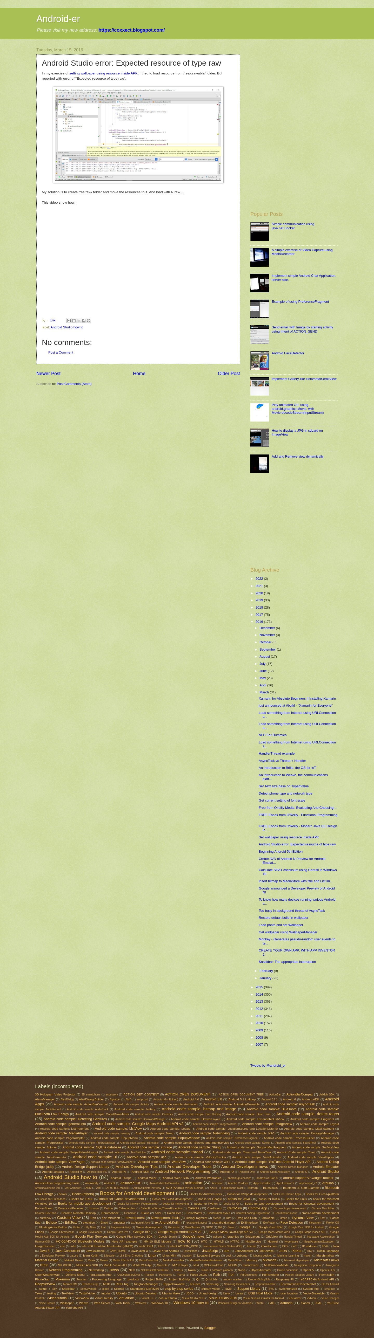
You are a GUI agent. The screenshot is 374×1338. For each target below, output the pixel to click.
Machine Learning (288, 1255)
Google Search (168, 1236)
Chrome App (257, 1208)
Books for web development (264, 1203)
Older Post (229, 373)
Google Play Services (91, 1236)
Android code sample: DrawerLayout (195, 1119)
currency (45, 1217)
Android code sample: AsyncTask (290, 1104)
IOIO (285, 1246)
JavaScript (210, 1251)
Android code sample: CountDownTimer (102, 1114)
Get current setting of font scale (282, 800)
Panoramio (165, 1274)
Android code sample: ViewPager (60, 1162)
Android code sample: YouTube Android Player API (273, 1162)
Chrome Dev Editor (323, 1208)
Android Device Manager (293, 1166)
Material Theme (73, 1260)
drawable (268, 1217)
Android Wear (147, 1178)
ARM (88, 1188)
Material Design (46, 1260)
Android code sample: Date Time (248, 1114)
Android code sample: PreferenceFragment (232, 1138)
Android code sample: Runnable (139, 1142)
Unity (226, 1293)
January (265, 978)
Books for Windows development (311, 1203)
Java (335, 1246)
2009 (260, 1030)
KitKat (296, 1251)
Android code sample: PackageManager (307, 1133)
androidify (91, 1183)
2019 (260, 600)
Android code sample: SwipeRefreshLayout (69, 1152)
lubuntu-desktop (262, 1255)
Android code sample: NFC (256, 1133)
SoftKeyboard (88, 1288)
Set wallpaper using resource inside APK (289, 837)
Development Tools (165, 1218)
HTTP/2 (234, 1241)
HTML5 (219, 1241)
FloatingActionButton (53, 1227)
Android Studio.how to (67, 327)
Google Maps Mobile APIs (274, 1232)
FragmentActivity (121, 1227)
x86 (272, 1303)
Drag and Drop (247, 1217)
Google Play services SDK (134, 1236)
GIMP (209, 1227)
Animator (217, 1183)
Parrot (181, 1274)
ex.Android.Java (140, 1222)
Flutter (76, 1227)
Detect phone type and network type (285, 793)
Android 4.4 (191, 1099)
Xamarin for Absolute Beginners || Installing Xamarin (297, 698)
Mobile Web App (142, 1265)
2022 (260, 579)
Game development (149, 1227)
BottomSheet (43, 1208)
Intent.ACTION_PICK (184, 1246)
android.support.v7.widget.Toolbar (308, 1178)
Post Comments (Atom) (74, 384)
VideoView (82, 1298)
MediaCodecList (148, 1260)
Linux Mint (169, 1255)
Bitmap (253, 1187)
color (158, 1213)
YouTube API (74, 1307)
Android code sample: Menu (154, 1133)
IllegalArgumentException (319, 1241)
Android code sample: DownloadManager (140, 1119)
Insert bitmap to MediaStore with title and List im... (296, 881)
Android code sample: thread (177, 1152)
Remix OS (70, 1284)
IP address (309, 1246)
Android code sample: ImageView (267, 1124)
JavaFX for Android (166, 1250)
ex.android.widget (224, 1222)
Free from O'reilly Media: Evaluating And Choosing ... (298, 808)
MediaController (173, 1260)
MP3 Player (180, 1265)
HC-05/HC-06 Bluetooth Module (80, 1241)
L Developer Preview (52, 1255)
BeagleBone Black (232, 1188)
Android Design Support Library (85, 1167)
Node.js (178, 1270)
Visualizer (295, 1298)
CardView (235, 1208)
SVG (271, 1288)
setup (42, 1288)
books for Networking (176, 1203)
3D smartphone (91, 1094)
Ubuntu (121, 1293)
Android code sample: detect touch (307, 1114)
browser (94, 1208)
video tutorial (58, 1298)
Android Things (121, 1178)
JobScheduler (244, 1250)
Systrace (329, 1288)
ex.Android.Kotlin (167, 1222)
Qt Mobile (211, 1279)
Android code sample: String (199, 1147)
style (228, 1288)
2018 (260, 607)
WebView (140, 1303)
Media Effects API (123, 1260)
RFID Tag (122, 1284)
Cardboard (214, 1208)
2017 (260, 615)
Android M (76, 1171)
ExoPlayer (269, 1222)
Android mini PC (97, 1171)
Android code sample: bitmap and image (199, 1109)
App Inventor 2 (285, 1183)
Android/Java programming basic (57, 1183)
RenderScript (90, 1284)
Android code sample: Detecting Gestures (75, 1119)
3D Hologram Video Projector (55, 1094)
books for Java (239, 1199)
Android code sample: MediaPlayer (61, 1133)
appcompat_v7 (308, 1183)
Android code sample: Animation (176, 1104)
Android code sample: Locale (170, 1128)
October (265, 642)
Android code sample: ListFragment (64, 1128)
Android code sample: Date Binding (199, 1114)
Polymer (81, 1279)
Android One (247, 1171)
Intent (161, 1246)
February (266, 971)
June (263, 671)
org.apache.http (101, 1274)
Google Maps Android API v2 (180, 1232)
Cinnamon (130, 1213)
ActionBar (275, 1094)
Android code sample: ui (95, 1157)
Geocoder (174, 1227)
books (63, 1194)
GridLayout (252, 1236)
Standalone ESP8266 (144, 1288)
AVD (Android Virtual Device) (185, 1187)
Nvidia (241, 1270)
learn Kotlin (90, 1255)
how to (184, 1241)
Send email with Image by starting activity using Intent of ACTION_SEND (302, 329)
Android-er (58, 18)
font (103, 1227)
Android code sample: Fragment (312, 1119)
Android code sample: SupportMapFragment (256, 1147)
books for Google (210, 1199)
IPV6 (325, 1246)
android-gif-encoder (239, 1178)
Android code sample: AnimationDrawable (231, 1104)
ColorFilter (174, 1213)
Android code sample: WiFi (211, 1161)
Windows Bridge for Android (234, 1303)
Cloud (145, 1213)
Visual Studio (168, 1298)
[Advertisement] (294, 84)
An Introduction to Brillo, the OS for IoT (287, 768)
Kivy (309, 1251)
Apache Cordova (238, 1183)
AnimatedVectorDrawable (164, 1183)
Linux (152, 1255)
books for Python (206, 1203)
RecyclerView (45, 1284)
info (62, 1246)
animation (193, 1183)
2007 (260, 1044)
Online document (287, 1270)
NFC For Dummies (272, 735)
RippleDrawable (174, 1284)
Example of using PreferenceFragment (300, 302)
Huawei (273, 1241)
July (262, 664)
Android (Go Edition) (165, 1099)
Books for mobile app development (84, 1203)
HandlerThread (293, 1236)
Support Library (249, 1289)
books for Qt (231, 1203)
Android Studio (325, 1171)
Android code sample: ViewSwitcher (112, 1162)
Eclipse (51, 1222)
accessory (112, 1094)
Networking (96, 1270)
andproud (142, 1099)
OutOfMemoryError (128, 1274)
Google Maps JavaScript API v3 (231, 1231)
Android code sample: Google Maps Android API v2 (137, 1123)
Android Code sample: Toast (296, 1152)
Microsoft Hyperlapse (296, 1260)
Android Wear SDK (176, 1178)
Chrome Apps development (289, 1208)
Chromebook (109, 1213)
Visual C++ (148, 1298)
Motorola (162, 1265)
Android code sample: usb (146, 1157)
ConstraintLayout (219, 1213)
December (267, 628)
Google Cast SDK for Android (306, 1227)
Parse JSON (198, 1274)
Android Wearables (208, 1178)
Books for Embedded (52, 1199)
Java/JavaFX (139, 1250)
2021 (260, 586)
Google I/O (141, 1232)
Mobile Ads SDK (87, 1265)
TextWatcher (87, 1293)
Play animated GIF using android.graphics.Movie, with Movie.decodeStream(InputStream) (298, 409)
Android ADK (310, 1099)
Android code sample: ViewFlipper (311, 1157)
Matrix (91, 1260)
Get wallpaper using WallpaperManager (288, 932)
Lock (228, 1255)
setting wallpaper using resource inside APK (103, 73)
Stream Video (210, 1288)
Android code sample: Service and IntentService (196, 1142)
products (133, 1279)
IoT (294, 1246)
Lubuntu (242, 1255)
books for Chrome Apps (287, 1194)
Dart (93, 1217)
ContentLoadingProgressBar (253, 1213)
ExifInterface (249, 1222)
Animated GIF (130, 1183)
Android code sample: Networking (204, 1133)
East (322, 1218)
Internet (251, 1246)
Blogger (210, 1328)
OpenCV (308, 1270)
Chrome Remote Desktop (79, 1213)
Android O (227, 1171)
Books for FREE (82, 1199)
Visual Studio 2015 (223, 1298)
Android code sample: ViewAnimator (257, 1157)
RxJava (195, 1284)
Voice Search (47, 1303)
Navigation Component (308, 1265)
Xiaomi (305, 1303)
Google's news (193, 1236)
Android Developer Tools (190, 1166)
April (263, 685)
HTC (204, 1241)
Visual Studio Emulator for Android (263, 1298)
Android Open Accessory (275, 1171)
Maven (104, 1260)
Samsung (212, 1284)
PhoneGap (42, 1279)
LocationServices (208, 1255)
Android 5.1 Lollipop (242, 1099)
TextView (68, 1293)
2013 (260, 1001)
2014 (260, 994)
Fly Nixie (90, 1227)
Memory (251, 1260)
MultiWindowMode (276, 1265)
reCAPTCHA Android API (317, 1279)
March (264, 692)
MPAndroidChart (213, 1265)
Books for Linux (296, 1199)
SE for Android (330, 1284)
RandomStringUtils (259, 1279)
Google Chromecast (62, 1232)
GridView (272, 1236)
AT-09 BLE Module (117, 1188)
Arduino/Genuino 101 (47, 1188)
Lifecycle (109, 1255)
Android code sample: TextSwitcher (125, 1152)
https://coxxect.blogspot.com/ (131, 30)
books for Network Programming (137, 1203)
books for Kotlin (269, 1199)
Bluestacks (270, 1187)
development (135, 1218)
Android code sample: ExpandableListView (255, 1119)
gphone (217, 1236)
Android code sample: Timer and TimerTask (242, 1152)
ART (99, 1188)
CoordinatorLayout (286, 1213)
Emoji (104, 1222)
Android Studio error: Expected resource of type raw (297, 844)
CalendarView (127, 1208)
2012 (260, 1009)
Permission (326, 1274)
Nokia (192, 1270)
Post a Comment (60, 352)
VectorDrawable (314, 1293)
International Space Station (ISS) (222, 1246)
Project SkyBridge (179, 1279)
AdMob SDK (327, 1094)
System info (311, 1288)
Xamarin (286, 1303)
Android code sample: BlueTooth (272, 1109)
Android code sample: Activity (131, 1104)
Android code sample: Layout (319, 1124)
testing (51, 1293)
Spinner (119, 1288)
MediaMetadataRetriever (206, 1260)
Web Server (102, 1303)
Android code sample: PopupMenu (114, 1138)
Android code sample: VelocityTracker (200, 1157)
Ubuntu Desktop (145, 1293)
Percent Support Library (299, 1274)
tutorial (105, 1293)
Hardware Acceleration (321, 1236)
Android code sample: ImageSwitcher (215, 1124)
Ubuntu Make (171, 1293)
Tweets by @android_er (268, 1065)
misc (44, 1265)
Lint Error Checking (131, 1255)
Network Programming (65, 1270)
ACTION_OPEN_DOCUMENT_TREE (241, 1094)
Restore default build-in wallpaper (283, 918)
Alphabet (115, 1099)
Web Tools (123, 1303)
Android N (119, 1171)
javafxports (190, 1251)
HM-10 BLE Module (157, 1241)
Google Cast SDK (271, 1227)
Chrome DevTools (45, 1213)
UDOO (190, 1293)
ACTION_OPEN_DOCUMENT (187, 1094)
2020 (260, 593)
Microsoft (269, 1260)
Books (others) (83, 1194)
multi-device (251, 1265)
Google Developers (90, 1232)
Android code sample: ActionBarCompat (81, 1104)
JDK (227, 1250)
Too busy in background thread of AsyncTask (292, 911)
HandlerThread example (277, 753)
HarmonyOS (42, 1241)
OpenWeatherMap (47, 1274)
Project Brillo (154, 1279)
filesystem (315, 1222)
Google (244, 1227)
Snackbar (68, 1288)
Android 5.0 (213, 1099)
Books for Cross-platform (322, 1194)
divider (217, 1218)
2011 (260, 1016)
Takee (38, 1293)
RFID (106, 1284)
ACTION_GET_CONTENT (141, 1094)
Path (216, 1275)
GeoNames (192, 1227)
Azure (213, 1188)
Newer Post (48, 373)
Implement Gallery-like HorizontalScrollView (304, 379)
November (267, 635)
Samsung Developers (237, 1284)
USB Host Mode (260, 1293)
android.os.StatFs (267, 1178)
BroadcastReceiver (71, 1208)
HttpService (253, 1241)
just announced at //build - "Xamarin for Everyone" (296, 705)
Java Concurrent (68, 1251)
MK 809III (64, 1265)
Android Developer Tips (137, 1166)
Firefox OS (332, 1222)
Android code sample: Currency (154, 1114)
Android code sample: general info (60, 1124)
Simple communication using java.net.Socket (293, 226)
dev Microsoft (111, 1217)
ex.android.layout (196, 1222)
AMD (128, 1099)
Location (187, 1255)
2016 (260, 622)
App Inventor (262, 1183)
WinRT (261, 1303)
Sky (54, 1288)
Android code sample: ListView (118, 1128)
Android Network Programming (182, 1171)
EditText (71, 1222)
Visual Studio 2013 (193, 1298)
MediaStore (235, 1260)
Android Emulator (326, 1167)
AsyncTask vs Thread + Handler (282, 761)
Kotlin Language (328, 1250)
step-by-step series (179, 1289)
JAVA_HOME (118, 1251)
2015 (260, 987)
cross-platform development (320, 1213)
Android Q (301, 1171)
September (268, 649)
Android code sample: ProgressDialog (92, 1142)
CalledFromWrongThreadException (161, 1208)
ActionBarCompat (299, 1094)
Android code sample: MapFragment (309, 1128)
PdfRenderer (270, 1274)
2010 (260, 1023)
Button (108, 1208)
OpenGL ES (327, 1270)
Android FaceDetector (288, 353)
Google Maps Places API (310, 1232)
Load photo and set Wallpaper (281, 925)
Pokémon (63, 1279)
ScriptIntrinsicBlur (265, 1284)
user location (289, 1293)
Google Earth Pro (117, 1232)
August (265, 656)
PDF (232, 1274)
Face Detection (291, 1222)
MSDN (232, 1265)
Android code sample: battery (134, 1109)
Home (139, 373)
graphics (233, 1236)
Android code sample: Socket (252, 1142)
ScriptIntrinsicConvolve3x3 (298, 1284)
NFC (132, 1270)
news (114, 1269)
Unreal (239, 1293)
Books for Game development (121, 1199)
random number (232, 1279)
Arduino (327, 1183)
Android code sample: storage (149, 1147)
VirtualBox (125, 1298)
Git (220, 1227)
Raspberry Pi (285, 1279)
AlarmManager (45, 1099)
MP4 (196, 1265)
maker (307, 1255)
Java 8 (44, 1251)
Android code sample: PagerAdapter (60, 1138)
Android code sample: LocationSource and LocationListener (237, 1128)
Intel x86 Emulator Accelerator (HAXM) (107, 1246)
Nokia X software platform (217, 1270)
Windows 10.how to (191, 1302)
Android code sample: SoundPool (296, 1142)
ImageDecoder (45, 1246)
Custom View (69, 1217)
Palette (149, 1274)
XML (318, 1303)
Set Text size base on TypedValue (284, 786)
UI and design (208, 1293)
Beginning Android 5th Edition (281, 851)
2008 (260, 1037)
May (263, 678)
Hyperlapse (291, 1241)
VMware (312, 1298)
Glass (231, 1227)
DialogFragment (196, 1217)
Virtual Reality (104, 1298)
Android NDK (140, 1171)
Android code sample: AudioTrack (88, 1109)
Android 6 (289, 1099)
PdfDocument (249, 1274)
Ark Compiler (73, 1188)
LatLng (74, 1255)
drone (283, 1218)
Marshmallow (325, 1255)
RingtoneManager (146, 1284)
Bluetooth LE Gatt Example (301, 1187)
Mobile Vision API (115, 1265)
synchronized (288, 1288)
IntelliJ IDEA (146, 1246)
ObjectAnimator (261, 1270)
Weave (84, 1303)
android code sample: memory (112, 1133)
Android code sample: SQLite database (92, 1147)
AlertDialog (67, 1099)
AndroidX (109, 1183)
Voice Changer (330, 1298)
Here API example (124, 1241)
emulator (119, 1222)
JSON (283, 1250)
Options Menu (74, 1274)
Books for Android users (206, 1194)
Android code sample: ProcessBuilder (289, 1138)
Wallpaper (67, 1303)
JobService (266, 1250)
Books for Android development (137, 1193)
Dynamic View (302, 1218)
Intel (73, 1246)
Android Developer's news (244, 1166)
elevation (89, 1222)
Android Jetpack (53, 1171)
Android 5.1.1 (270, 1099)
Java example (95, 1250)
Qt (197, 1279)
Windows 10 (159, 1303)
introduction (269, 1246)
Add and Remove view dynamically (298, 456)
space (105, 1288)
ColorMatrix (194, 1213)
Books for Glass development (172, 1199)
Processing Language (107, 1279)
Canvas (193, 1208)
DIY (228, 1217)
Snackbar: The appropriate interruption (287, 962)
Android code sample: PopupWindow (171, 1138)
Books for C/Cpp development (247, 1194)
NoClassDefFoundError (155, 1270)
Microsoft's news (326, 1260)
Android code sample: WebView (162, 1162)
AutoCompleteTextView (147, 1188)
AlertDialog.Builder (91, 1099)
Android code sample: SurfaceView (315, 1147)
